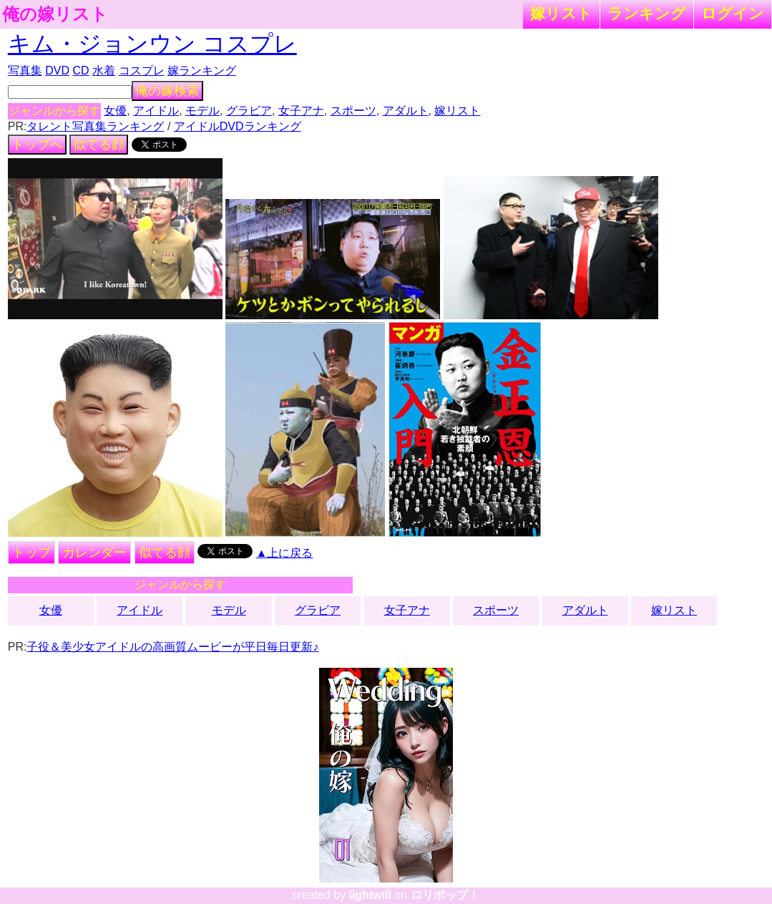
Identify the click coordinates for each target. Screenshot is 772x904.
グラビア (249, 111)
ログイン (732, 13)
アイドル (156, 111)
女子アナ (301, 111)
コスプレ (142, 70)
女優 (115, 111)
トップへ (37, 144)
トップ (31, 552)
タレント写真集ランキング (95, 126)
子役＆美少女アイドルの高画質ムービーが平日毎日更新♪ (172, 647)
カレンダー (94, 552)
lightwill (369, 895)
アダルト (406, 111)
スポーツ (353, 111)
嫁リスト (561, 13)
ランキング (646, 13)
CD (80, 70)
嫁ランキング (201, 70)
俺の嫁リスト (55, 14)
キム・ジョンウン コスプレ (152, 44)
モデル (202, 111)
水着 (103, 70)
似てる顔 (98, 144)
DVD (57, 70)
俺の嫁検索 (167, 91)
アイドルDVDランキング (237, 126)
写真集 (25, 70)
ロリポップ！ (445, 895)
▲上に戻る (284, 553)
